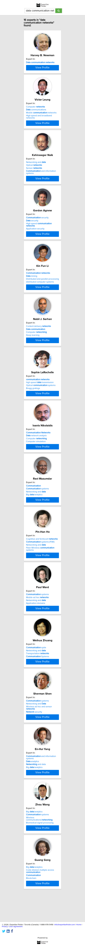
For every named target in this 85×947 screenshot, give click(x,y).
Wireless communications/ (39, 845)
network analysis (36, 453)
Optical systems (41, 401)
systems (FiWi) (40, 564)
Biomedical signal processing (40, 849)
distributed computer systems (40, 293)
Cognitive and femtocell (42, 561)
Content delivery (38, 339)
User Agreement (15, 926)
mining (31, 287)
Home (78, 925)
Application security (35, 240)
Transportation (37, 678)
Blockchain (31, 905)
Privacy (5, 926)
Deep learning (32, 348)
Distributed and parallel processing (42, 290)
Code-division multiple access (40, 898)
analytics (32, 788)
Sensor (34, 179)
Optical (34, 176)
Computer (35, 118)
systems (37, 509)
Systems (37, 681)
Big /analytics (34, 515)
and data (36, 791)
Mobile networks (41, 124)
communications (36, 121)
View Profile (42, 78)
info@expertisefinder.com (64, 925)
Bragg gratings (33, 404)
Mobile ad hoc (37, 619)
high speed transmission (40, 398)
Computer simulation (36, 459)
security (37, 229)
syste (36, 672)
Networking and (36, 173)
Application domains (35, 625)
